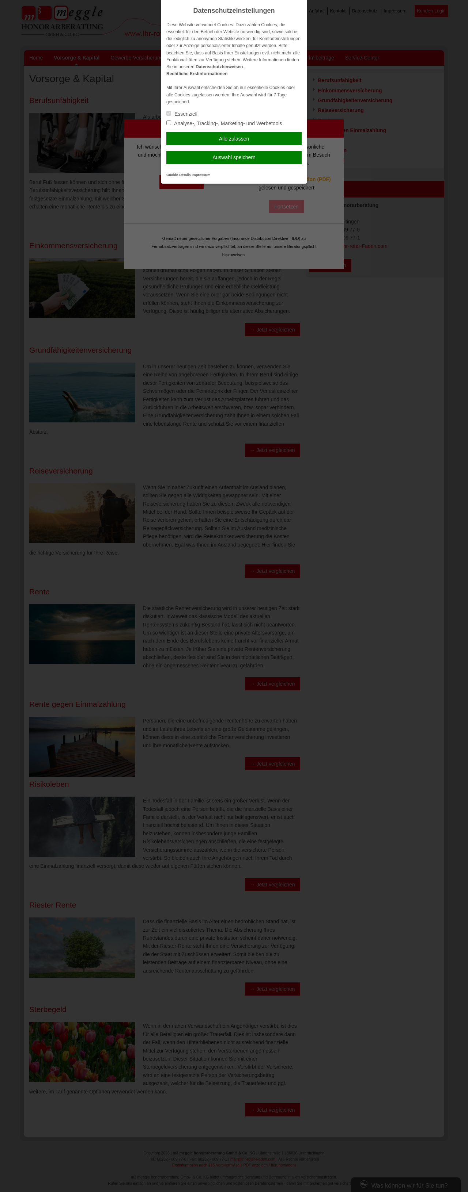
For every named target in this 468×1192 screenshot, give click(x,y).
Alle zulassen (234, 139)
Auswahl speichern (234, 157)
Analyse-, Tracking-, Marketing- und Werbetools (224, 123)
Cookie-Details (178, 175)
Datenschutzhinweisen (219, 66)
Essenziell (181, 114)
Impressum (201, 175)
